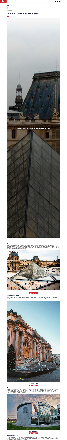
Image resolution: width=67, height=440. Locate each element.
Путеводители (16, 1)
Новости (11, 1)
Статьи (20, 1)
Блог (8, 1)
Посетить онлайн (33, 293)
